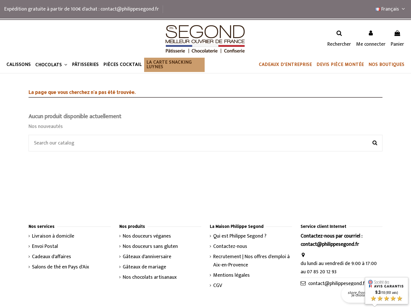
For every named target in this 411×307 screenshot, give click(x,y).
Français (391, 9)
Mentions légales (231, 275)
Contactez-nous (230, 246)
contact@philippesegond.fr (337, 283)
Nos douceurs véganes (147, 236)
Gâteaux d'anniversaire (147, 257)
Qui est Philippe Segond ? (239, 236)
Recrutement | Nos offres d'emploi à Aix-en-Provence (251, 261)
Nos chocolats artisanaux (150, 277)
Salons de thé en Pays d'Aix (60, 267)
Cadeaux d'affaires (51, 257)
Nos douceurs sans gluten (150, 246)
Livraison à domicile (53, 236)
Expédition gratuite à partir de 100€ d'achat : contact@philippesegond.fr (81, 9)
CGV (217, 286)
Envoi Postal (45, 246)
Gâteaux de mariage (144, 267)
